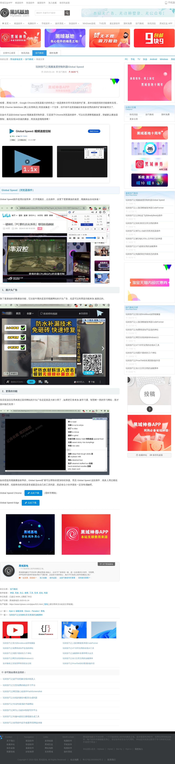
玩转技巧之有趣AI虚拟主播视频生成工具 (19, 716)
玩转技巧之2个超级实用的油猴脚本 (142, 246)
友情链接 (49, 741)
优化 (41, 593)
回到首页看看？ (84, 578)
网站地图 (49, 748)
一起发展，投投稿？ (28, 578)
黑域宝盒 (49, 744)
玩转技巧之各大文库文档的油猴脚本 (78, 658)
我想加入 (139, 749)
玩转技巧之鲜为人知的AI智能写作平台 (18, 710)
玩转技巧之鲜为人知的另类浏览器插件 (143, 231)
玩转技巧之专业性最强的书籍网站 (16, 704)
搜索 (67, 13)
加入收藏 (52, 3)
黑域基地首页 (16, 59)
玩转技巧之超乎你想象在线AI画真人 (17, 679)
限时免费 (54, 53)
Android (153, 59)
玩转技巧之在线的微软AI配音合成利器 (18, 698)
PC (126, 59)
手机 (133, 59)
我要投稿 (11, 751)
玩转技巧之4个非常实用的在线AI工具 (78, 648)
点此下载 (33, 493)
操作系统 (68, 751)
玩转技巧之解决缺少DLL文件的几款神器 (144, 238)
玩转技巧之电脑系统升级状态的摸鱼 (142, 254)
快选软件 (30, 3)
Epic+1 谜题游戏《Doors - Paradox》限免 (26, 611)
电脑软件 (68, 741)
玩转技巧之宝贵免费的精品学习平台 (17, 685)
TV (139, 59)
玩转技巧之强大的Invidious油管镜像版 (19, 643)
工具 (31, 593)
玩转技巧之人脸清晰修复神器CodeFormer (80, 643)
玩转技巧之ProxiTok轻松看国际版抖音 (79, 663)
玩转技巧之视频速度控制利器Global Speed (145, 200)
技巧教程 (39, 53)
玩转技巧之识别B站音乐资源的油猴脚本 (26, 615)
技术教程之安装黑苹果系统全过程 (17, 663)
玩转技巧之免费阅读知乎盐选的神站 (18, 648)
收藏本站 (141, 455)
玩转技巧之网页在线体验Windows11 (18, 658)
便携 (26, 593)
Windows (164, 59)
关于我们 (11, 741)
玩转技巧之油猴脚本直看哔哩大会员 (78, 653)
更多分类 (134, 119)
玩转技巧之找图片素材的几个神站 (17, 653)
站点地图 (74, 759)
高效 (17, 593)
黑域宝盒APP (6, 3)
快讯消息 (25, 53)
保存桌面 (53, 578)
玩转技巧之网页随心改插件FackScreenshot (21, 691)
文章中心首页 (9, 53)
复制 (46, 604)
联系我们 (111, 759)
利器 (46, 593)
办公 (21, 593)
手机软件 (68, 744)
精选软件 (19, 3)
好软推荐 (30, 751)
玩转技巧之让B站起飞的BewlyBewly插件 (144, 215)
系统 (173, 59)
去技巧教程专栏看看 (67, 578)
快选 (145, 59)
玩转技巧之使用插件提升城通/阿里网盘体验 (21, 723)
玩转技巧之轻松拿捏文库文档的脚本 (142, 223)
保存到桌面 (65, 3)
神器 (12, 593)
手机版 (171, 2)
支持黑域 (49, 751)
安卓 (36, 593)
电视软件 (68, 748)
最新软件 (41, 3)
